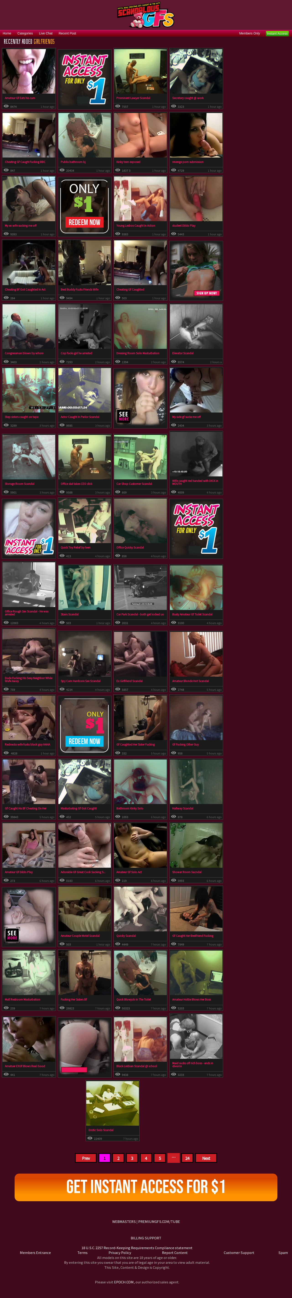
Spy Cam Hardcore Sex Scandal (80, 681)
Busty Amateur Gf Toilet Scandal (192, 614)
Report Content (175, 1252)
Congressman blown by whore (24, 353)
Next (206, 1158)
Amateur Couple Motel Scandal (80, 936)
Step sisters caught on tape (21, 417)
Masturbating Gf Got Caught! (79, 808)
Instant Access (277, 33)
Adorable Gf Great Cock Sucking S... (83, 872)
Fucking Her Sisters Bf (74, 999)
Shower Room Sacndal (186, 872)
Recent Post (67, 33)
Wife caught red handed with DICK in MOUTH (195, 482)
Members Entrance (35, 1252)
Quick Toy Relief (71, 547)
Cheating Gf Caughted (130, 289)
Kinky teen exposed (128, 162)
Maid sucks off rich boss (187, 1063)
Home (7, 33)
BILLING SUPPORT (146, 1237)
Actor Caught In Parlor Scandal (80, 417)
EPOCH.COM (124, 1282)
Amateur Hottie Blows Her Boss (191, 999)
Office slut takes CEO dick (76, 484)
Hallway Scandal (182, 808)
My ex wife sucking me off (20, 225)
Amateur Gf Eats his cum (20, 98)
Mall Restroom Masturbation (22, 999)
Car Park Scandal (127, 614)
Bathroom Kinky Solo (129, 808)
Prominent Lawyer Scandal (133, 98)
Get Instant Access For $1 (146, 1187)
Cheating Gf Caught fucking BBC (25, 162)
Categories (25, 33)
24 (187, 1158)
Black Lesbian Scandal (130, 1066)
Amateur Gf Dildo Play (19, 872)
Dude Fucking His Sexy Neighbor (25, 678)
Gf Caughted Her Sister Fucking (135, 744)
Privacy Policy (120, 1252)
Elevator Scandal (182, 353)
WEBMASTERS (124, 1221)
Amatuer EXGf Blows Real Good (25, 1066)
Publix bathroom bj (73, 162)
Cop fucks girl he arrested (76, 353)
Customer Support (239, 1252)
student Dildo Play (183, 225)
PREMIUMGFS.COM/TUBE (159, 1221)
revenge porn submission (187, 162)
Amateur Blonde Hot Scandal (190, 681)
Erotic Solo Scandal (101, 1130)
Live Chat (45, 33)
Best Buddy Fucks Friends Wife (79, 289)
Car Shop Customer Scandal (134, 484)
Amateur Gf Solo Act (129, 872)
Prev (86, 1158)
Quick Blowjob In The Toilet (133, 999)
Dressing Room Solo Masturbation (137, 353)
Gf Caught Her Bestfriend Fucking (192, 936)
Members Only (249, 33)
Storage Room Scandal (19, 484)
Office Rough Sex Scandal (21, 611)
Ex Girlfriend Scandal (129, 681)
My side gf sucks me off (186, 417)
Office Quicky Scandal (130, 547)
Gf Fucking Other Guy (185, 744)
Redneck (10, 744)
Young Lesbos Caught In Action (135, 225)
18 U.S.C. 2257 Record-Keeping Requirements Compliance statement (137, 1247)
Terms (82, 1252)
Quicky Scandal (126, 936)
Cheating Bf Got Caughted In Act (25, 289)
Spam (283, 1252)
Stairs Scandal (69, 614)
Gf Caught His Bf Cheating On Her (25, 808)
